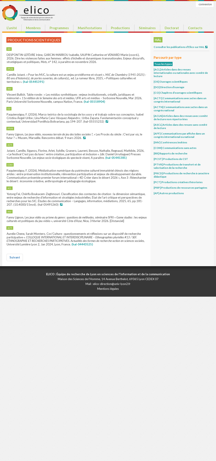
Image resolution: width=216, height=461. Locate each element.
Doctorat (172, 28)
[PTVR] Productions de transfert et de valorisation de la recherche (177, 166)
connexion (205, 4)
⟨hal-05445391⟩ (33, 81)
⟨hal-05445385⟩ (116, 157)
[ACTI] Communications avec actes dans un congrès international (180, 100)
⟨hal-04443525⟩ (82, 244)
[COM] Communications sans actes (175, 148)
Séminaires (147, 28)
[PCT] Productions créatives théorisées (178, 182)
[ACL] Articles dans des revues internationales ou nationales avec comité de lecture (181, 73)
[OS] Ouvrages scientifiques (171, 81)
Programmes (59, 28)
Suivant (14, 257)
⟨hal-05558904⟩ (94, 101)
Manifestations (90, 28)
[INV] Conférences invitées (170, 142)
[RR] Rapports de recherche (170, 153)
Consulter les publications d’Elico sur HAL (181, 47)
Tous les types (163, 64)
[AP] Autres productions (169, 193)
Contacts (195, 28)
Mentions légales (108, 288)
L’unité (12, 28)
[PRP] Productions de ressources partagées (180, 187)
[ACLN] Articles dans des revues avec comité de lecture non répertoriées (181, 117)
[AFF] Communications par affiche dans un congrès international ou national (179, 135)
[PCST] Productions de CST (171, 159)
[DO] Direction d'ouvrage (169, 87)
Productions (120, 28)
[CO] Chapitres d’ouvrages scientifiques (178, 92)
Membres (33, 28)
